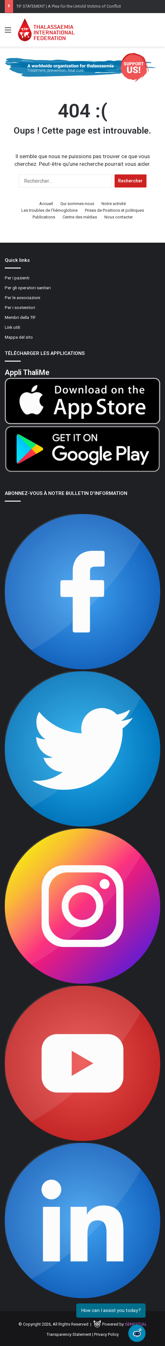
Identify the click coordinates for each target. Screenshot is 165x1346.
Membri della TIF (20, 317)
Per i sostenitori (20, 307)
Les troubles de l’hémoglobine (49, 210)
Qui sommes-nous (77, 203)
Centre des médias (80, 217)
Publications (44, 217)
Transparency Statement (69, 1334)
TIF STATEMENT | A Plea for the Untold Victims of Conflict (68, 6)
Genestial (136, 1324)
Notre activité (113, 203)
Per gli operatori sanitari (28, 287)
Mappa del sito (19, 337)
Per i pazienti (17, 277)
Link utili (12, 327)
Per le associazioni (22, 297)
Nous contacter (118, 217)
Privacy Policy (106, 1334)
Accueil (46, 203)
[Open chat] (137, 1333)
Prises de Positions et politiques (114, 210)
